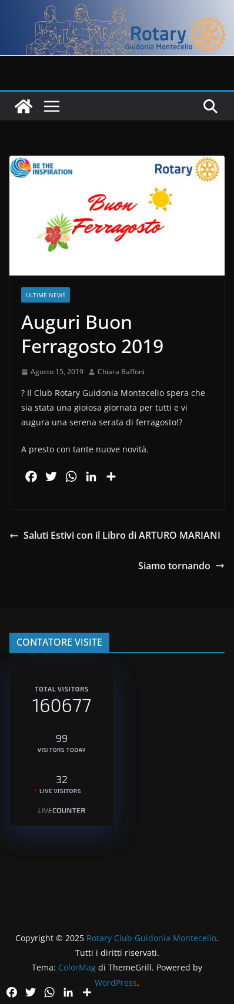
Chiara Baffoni (121, 372)
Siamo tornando (181, 565)
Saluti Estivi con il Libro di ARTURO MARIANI (114, 535)
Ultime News (45, 295)
